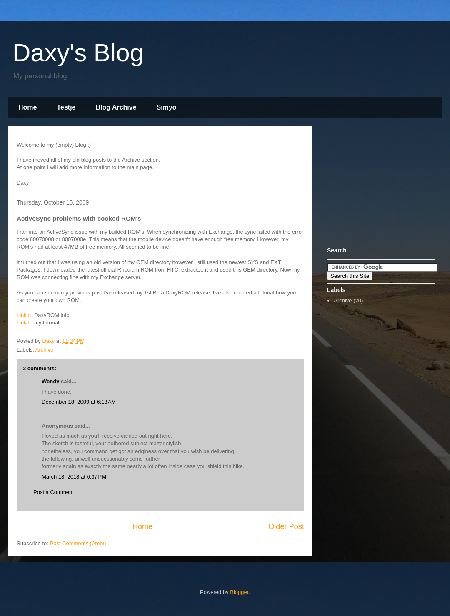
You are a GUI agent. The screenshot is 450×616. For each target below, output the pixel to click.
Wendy (50, 381)
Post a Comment (53, 492)
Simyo (167, 107)
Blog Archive (116, 107)
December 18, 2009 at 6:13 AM (79, 402)
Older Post (286, 526)
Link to (24, 315)
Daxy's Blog (78, 53)
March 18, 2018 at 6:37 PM (74, 477)
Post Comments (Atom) (78, 543)
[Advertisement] (379, 184)
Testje (66, 107)
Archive (44, 350)
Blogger (239, 592)
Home (27, 107)
